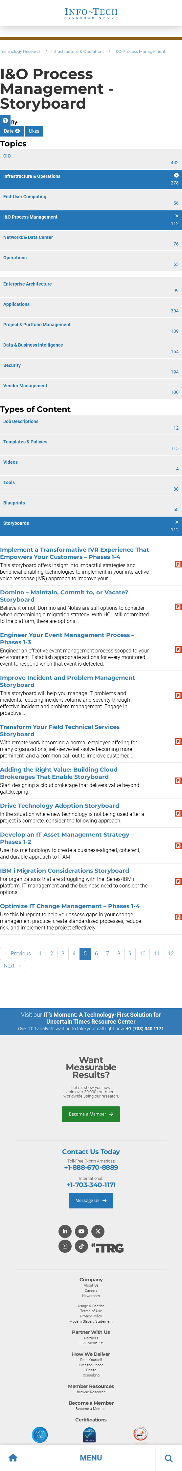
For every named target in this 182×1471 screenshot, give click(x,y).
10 (143, 953)
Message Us (91, 1200)
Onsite (91, 1370)
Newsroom (91, 1295)
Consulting (91, 1375)
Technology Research (20, 51)
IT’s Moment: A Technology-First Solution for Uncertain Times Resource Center (102, 1018)
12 (171, 953)
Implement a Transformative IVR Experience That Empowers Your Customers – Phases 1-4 (74, 553)
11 (157, 953)
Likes (34, 131)
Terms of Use (91, 1311)
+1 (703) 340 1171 (145, 1028)
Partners (91, 1338)
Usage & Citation (91, 1306)
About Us (91, 1285)
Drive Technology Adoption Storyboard (59, 805)
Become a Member (91, 1114)
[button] (91, 1458)
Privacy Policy (91, 1316)
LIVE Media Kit (91, 1343)
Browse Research (91, 1392)
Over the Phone (91, 1365)
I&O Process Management (140, 51)
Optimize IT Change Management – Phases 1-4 (70, 906)
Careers (91, 1290)
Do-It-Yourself (91, 1359)
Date (12, 131)
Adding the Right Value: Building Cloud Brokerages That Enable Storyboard (59, 773)
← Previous (17, 953)
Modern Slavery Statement (91, 1321)
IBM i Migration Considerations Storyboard (64, 870)
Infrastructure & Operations (77, 51)
